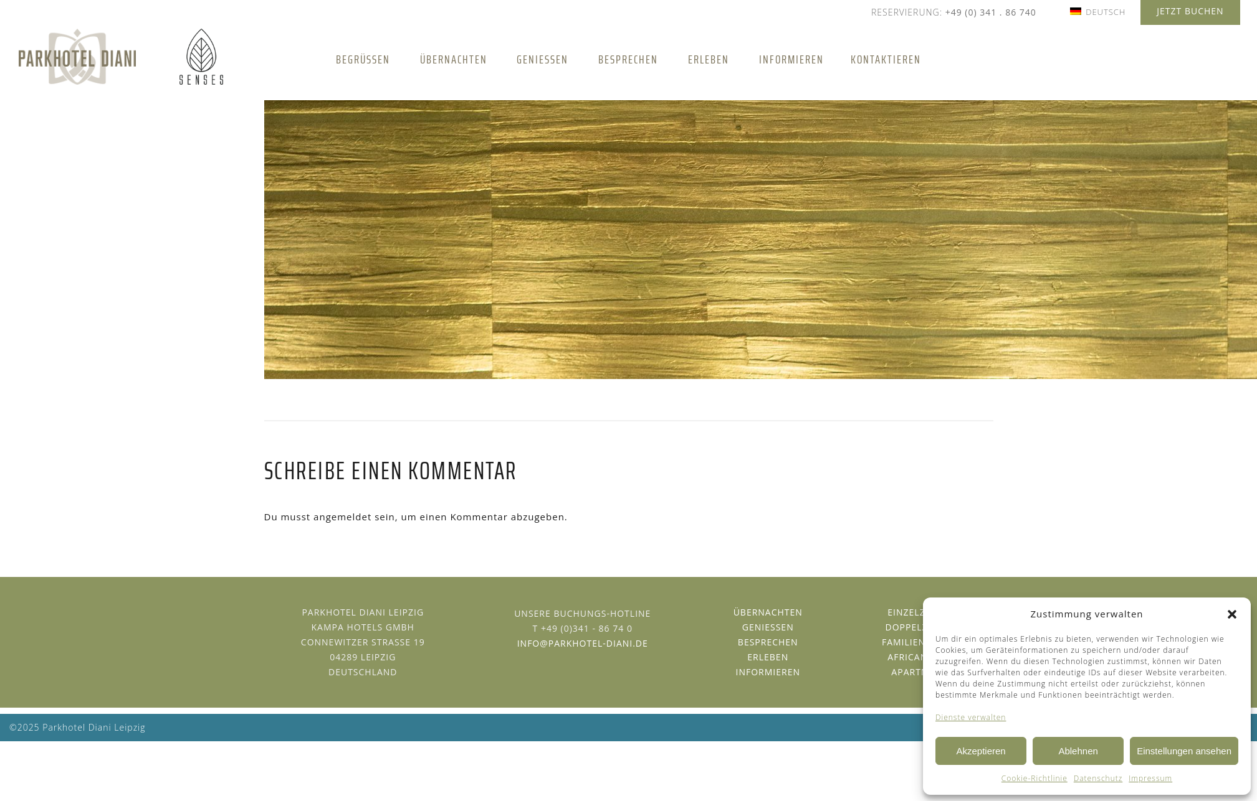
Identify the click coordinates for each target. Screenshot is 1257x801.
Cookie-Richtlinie (1034, 778)
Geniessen (768, 627)
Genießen (542, 59)
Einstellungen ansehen (1184, 751)
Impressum (1150, 778)
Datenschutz (1098, 778)
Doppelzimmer (922, 627)
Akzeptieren (980, 751)
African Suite (922, 657)
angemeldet (342, 516)
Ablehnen (1077, 751)
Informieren (791, 59)
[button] (1232, 614)
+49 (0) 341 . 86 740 (990, 12)
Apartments (922, 672)
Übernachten (453, 59)
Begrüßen (363, 59)
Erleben (708, 59)
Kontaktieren (886, 59)
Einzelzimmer (922, 612)
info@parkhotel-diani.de (582, 643)
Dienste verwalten (970, 717)
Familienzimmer (922, 642)
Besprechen (628, 59)
